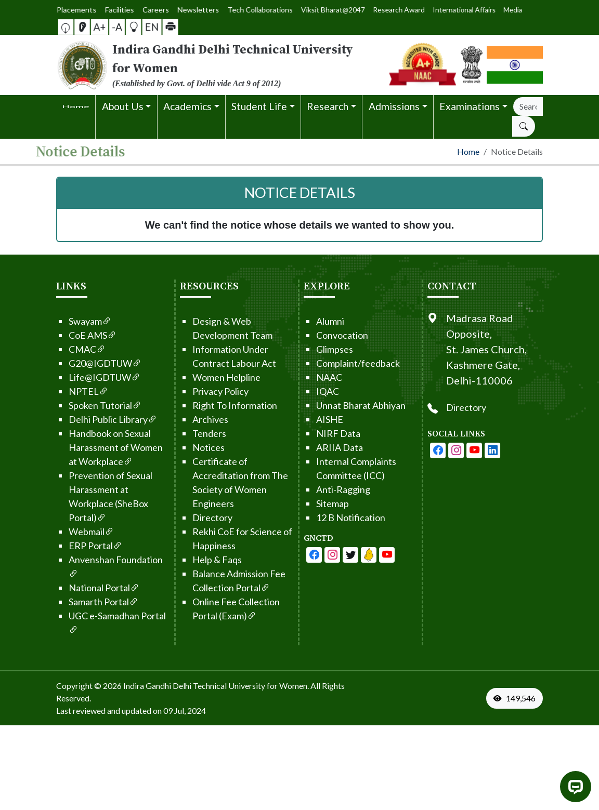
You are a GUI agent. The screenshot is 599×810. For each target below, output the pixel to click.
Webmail (71, 531)
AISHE (309, 419)
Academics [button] (187, 106)
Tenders (189, 433)
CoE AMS (72, 335)
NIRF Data (318, 433)
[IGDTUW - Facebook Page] (294, 555)
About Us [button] (123, 106)
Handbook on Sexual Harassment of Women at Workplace (95, 447)
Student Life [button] (259, 106)
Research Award (364, 9)
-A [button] (117, 27)
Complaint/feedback (338, 363)
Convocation (322, 335)
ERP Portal (75, 545)
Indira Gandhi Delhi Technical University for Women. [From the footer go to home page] (216, 686)
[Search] (528, 106)
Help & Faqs (197, 559)
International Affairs (405, 10)
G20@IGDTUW (84, 363)
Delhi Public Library (92, 419)
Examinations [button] (469, 106)
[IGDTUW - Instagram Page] (476, 450)
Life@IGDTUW (84, 377)
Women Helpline (206, 377)
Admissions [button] (394, 106)
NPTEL (68, 391)
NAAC (309, 377)
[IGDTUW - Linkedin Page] (348, 555)
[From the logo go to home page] (216, 65)
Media (433, 10)
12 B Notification (330, 517)
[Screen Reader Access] (93, 27)
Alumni (310, 321)
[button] (82, 26)
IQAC (307, 391)
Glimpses (314, 349)
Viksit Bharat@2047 (321, 9)
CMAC (66, 349)
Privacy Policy (200, 391)
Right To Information (214, 405)
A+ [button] (105, 27)
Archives (190, 419)
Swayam (69, 321)
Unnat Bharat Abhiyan (340, 405)
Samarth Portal (83, 601)
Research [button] (327, 106)
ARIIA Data (319, 447)
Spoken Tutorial (84, 405)
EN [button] (142, 26)
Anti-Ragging (323, 489)
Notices (188, 447)
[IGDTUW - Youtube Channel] (330, 555)
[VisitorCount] (517, 698)
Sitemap (312, 503)
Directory (192, 517)
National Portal (83, 587)
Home (468, 151)
